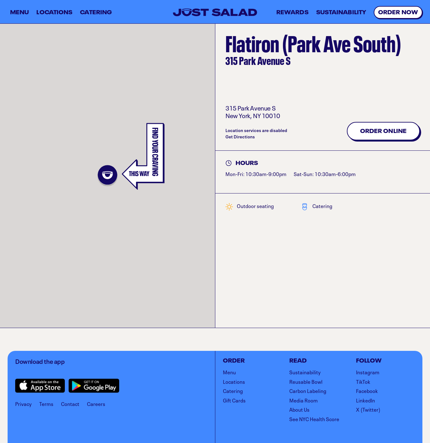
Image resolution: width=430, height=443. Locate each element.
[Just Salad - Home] (215, 12)
